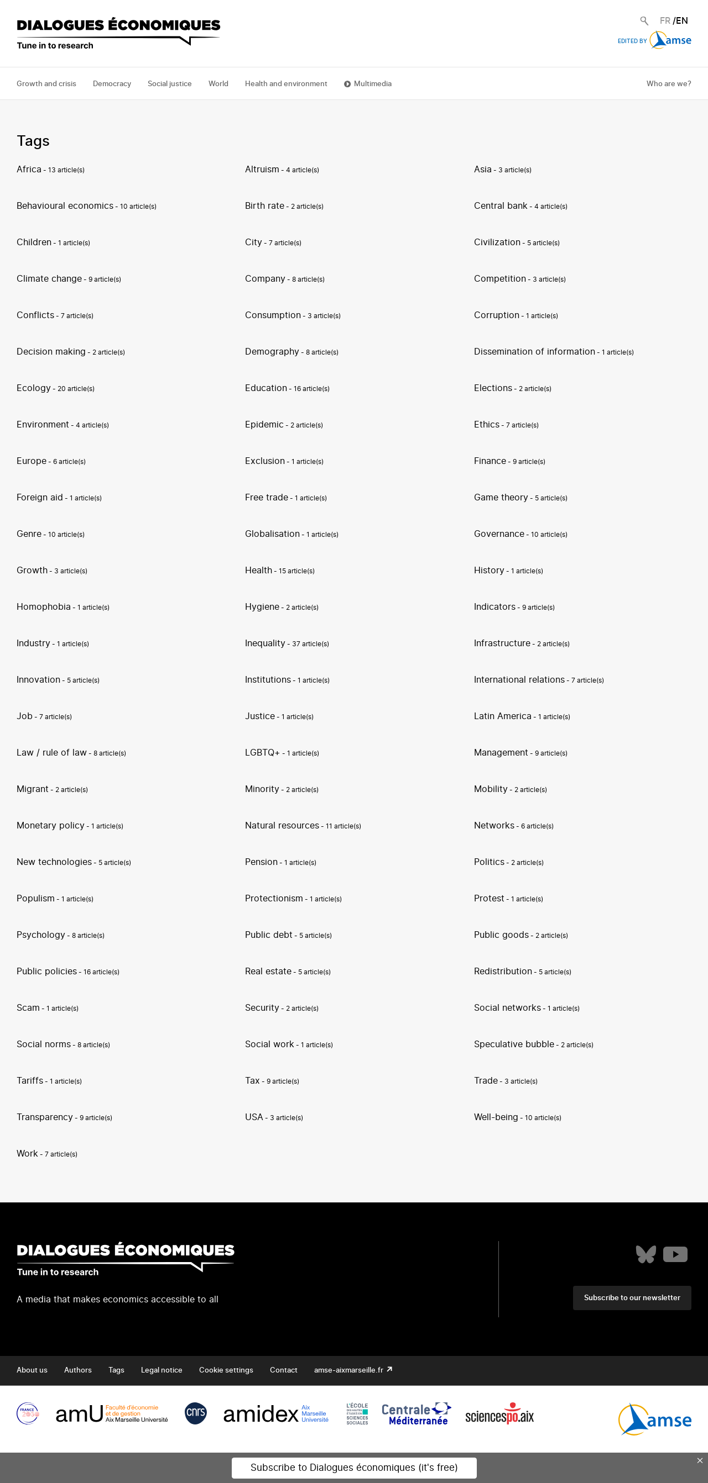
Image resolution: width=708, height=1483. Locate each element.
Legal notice (162, 1370)
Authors (78, 1370)
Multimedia (373, 84)
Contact (284, 1370)
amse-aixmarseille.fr (349, 1370)
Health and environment (286, 84)
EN (682, 21)
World (218, 84)
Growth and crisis (46, 84)
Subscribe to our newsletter (632, 1298)
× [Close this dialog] (700, 1460)
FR (665, 21)
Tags (116, 1370)
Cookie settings (226, 1370)
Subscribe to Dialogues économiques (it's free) (354, 1468)
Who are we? (669, 84)
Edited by (654, 41)
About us (32, 1370)
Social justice (170, 84)
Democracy (112, 84)
